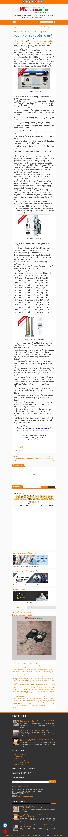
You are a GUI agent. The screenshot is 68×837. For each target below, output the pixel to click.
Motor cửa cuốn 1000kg (45, 674)
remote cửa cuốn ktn (39, 700)
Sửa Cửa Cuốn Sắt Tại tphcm (45, 684)
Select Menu (14, 22)
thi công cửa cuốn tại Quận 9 (27, 705)
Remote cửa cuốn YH (23, 680)
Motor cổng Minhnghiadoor (21, 758)
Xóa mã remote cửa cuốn (26, 806)
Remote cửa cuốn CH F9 (30, 678)
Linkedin (32, 1)
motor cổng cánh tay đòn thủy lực (45, 696)
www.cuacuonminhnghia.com (25, 796)
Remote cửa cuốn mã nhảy (22, 615)
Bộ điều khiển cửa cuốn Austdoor (48, 667)
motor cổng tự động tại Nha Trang (37, 698)
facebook (23, 1)
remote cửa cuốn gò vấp (28, 700)
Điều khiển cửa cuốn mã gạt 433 (41, 705)
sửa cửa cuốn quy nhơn (29, 701)
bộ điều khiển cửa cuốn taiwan (47, 691)
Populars (19, 607)
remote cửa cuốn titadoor (49, 700)
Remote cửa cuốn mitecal (29, 682)
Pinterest (35, 1)
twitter (26, 1)
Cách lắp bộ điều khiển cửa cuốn (48, 671)
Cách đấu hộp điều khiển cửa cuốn (20, 673)
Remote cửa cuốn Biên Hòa (19, 678)
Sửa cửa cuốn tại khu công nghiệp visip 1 (24, 687)
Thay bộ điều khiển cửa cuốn (34, 689)
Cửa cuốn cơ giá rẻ (32, 673)
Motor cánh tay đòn (40, 673)
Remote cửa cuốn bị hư (47, 680)
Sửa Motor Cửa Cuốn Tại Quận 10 (31, 31)
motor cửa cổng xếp (17, 700)
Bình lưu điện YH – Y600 (18, 666)
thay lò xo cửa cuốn (17, 705)
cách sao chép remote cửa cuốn (31, 694)
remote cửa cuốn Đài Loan (18, 701)
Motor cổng (48, 673)
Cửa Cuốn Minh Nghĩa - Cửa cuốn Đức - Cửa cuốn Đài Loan (20, 835)
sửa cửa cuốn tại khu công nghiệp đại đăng (45, 703)
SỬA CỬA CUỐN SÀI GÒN (20, 764)
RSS (44, 1)
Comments (34, 608)
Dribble (38, 1)
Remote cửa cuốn (18, 756)
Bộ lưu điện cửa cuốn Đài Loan (32, 667)
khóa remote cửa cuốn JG (43, 694)
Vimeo (41, 1)
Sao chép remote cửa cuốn (27, 684)
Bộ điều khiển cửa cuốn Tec (33, 669)
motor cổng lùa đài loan (25, 698)
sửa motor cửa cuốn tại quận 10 (44, 446)
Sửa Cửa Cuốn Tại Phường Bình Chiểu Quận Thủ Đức (34, 730)
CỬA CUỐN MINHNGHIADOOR (21, 762)
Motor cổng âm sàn (36, 674)
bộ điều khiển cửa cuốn (31, 693)
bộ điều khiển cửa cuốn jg (47, 693)
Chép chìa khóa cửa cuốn (35, 671)
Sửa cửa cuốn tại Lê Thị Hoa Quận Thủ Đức (34, 686)
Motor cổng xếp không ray (26, 674)
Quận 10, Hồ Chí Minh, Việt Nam (21, 447)
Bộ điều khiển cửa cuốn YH (44, 666)
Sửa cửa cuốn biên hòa (20, 754)
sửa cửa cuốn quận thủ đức (42, 702)
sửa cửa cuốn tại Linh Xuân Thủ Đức (28, 703)
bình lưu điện (44, 689)
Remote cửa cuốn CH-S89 (41, 678)
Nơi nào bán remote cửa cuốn (48, 676)
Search (55, 22)
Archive (48, 608)
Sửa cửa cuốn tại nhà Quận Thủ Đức (42, 687)
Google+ (29, 1)
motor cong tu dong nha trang (30, 696)
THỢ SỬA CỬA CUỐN (19, 760)
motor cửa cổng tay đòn (50, 698)
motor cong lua (20, 696)
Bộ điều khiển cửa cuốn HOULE (20, 669)
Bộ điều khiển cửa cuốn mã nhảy (23, 671)
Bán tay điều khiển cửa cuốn (30, 666)
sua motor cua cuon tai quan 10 (30, 446)
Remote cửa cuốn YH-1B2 (35, 680)
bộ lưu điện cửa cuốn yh (26, 691)
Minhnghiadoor (58, 835)
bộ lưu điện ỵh (38, 691)
